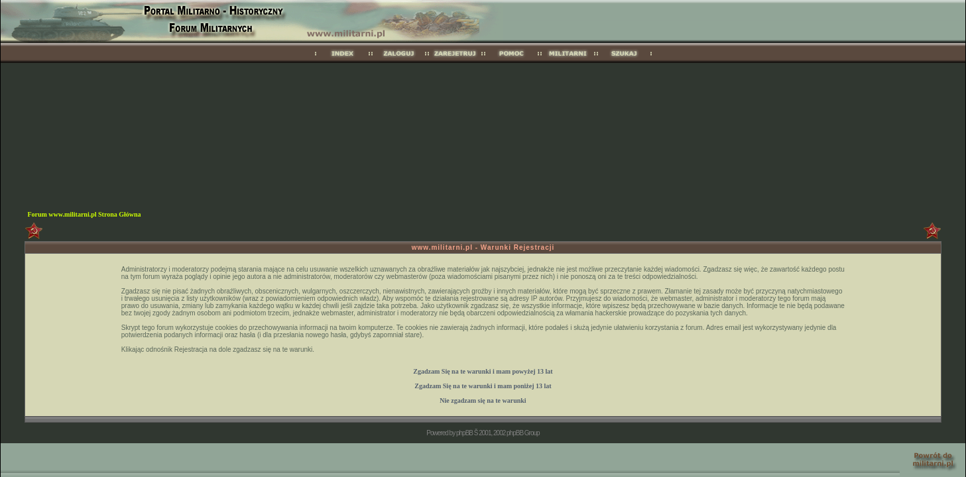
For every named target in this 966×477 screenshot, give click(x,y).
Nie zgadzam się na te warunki (483, 400)
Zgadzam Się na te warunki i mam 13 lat (482, 371)
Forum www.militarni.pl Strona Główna (84, 214)
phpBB (464, 433)
